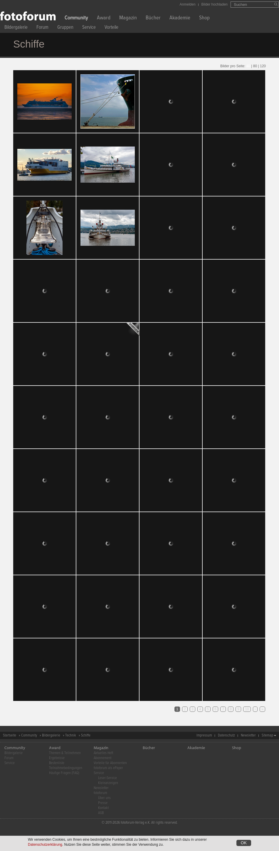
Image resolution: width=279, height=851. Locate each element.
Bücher (153, 18)
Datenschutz (226, 735)
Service (89, 28)
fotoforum (100, 793)
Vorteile (111, 28)
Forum (42, 28)
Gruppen (65, 28)
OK (244, 843)
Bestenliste (56, 763)
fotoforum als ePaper (108, 768)
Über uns (104, 798)
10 (247, 709)
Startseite (9, 735)
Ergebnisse (57, 758)
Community (76, 18)
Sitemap (267, 735)
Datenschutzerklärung (45, 845)
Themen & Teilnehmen (65, 753)
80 (255, 66)
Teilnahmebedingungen (65, 768)
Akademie (179, 18)
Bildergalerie (16, 28)
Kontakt (103, 807)
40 (248, 66)
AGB (101, 812)
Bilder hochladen (214, 4)
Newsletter (248, 735)
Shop (204, 18)
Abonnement (102, 758)
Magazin (128, 18)
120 (263, 66)
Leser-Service (107, 778)
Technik (70, 735)
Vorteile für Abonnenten (110, 763)
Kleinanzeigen (108, 783)
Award (103, 18)
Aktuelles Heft (103, 753)
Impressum (204, 735)
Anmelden (188, 4)
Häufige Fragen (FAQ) (64, 773)
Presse (102, 802)
